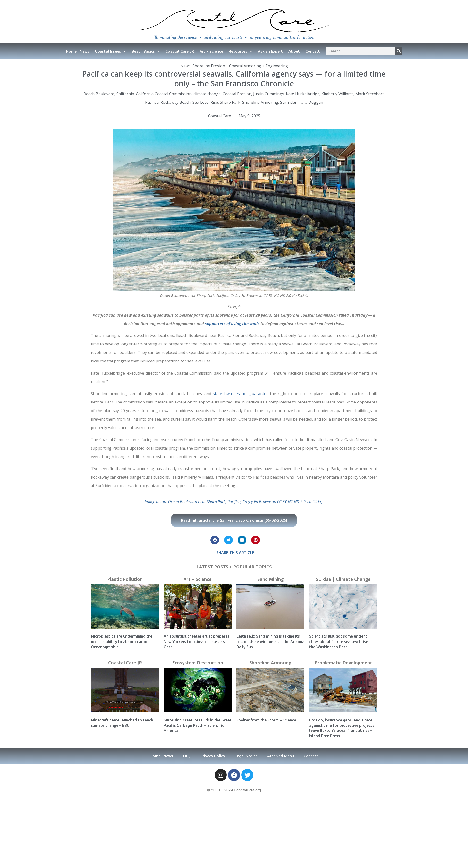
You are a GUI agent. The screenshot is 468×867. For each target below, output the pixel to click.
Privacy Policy (212, 756)
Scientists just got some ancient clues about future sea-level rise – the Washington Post (340, 641)
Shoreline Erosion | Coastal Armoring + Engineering (240, 66)
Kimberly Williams (337, 93)
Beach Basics (146, 51)
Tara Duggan (311, 102)
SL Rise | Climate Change (343, 579)
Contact (312, 51)
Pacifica (152, 102)
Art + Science (211, 51)
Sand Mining (270, 579)
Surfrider (288, 102)
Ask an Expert (270, 51)
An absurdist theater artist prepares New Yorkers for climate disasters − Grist (196, 641)
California (125, 93)
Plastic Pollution (125, 579)
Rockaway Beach (175, 102)
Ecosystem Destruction (197, 663)
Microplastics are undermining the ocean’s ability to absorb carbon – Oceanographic (121, 641)
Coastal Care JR (179, 51)
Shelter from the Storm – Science (266, 720)
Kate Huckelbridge (302, 93)
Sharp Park (230, 102)
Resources (240, 51)
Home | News (77, 51)
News (185, 66)
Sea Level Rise (205, 102)
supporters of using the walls (232, 323)
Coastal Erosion (237, 93)
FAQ (187, 756)
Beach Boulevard (99, 93)
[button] (214, 540)
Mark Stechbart (369, 93)
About (294, 51)
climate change (207, 93)
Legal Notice (246, 756)
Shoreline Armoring (260, 102)
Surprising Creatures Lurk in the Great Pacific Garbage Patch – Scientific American (198, 725)
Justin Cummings (268, 93)
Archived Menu (280, 756)
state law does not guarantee (240, 393)
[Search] (398, 51)
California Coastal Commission (164, 93)
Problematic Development (343, 663)
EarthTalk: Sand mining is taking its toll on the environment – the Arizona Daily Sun (270, 641)
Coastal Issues (110, 51)
